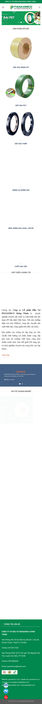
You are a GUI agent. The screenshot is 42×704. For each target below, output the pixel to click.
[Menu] (3, 7)
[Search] (39, 7)
